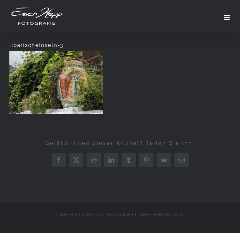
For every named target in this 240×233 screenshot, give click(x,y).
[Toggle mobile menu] (227, 17)
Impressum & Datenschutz (161, 214)
